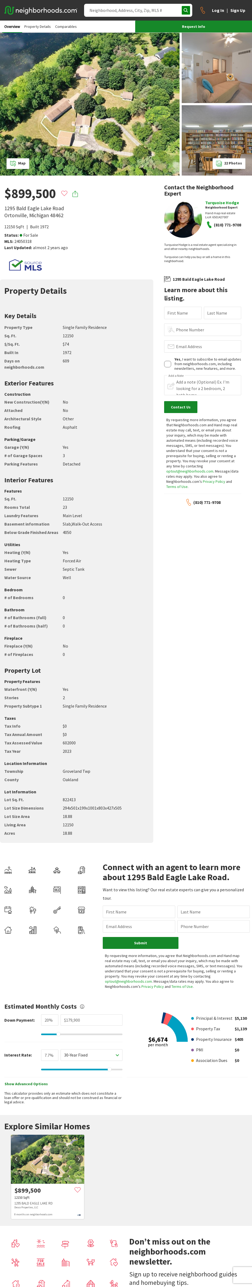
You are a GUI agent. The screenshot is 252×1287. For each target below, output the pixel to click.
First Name (177, 313)
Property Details (37, 26)
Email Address (189, 346)
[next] (79, 1159)
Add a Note (176, 375)
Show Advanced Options (26, 1083)
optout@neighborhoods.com (189, 471)
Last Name (217, 313)
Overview (12, 26)
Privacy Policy (214, 481)
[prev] (16, 1159)
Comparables (66, 26)
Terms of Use (177, 486)
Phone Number (190, 330)
